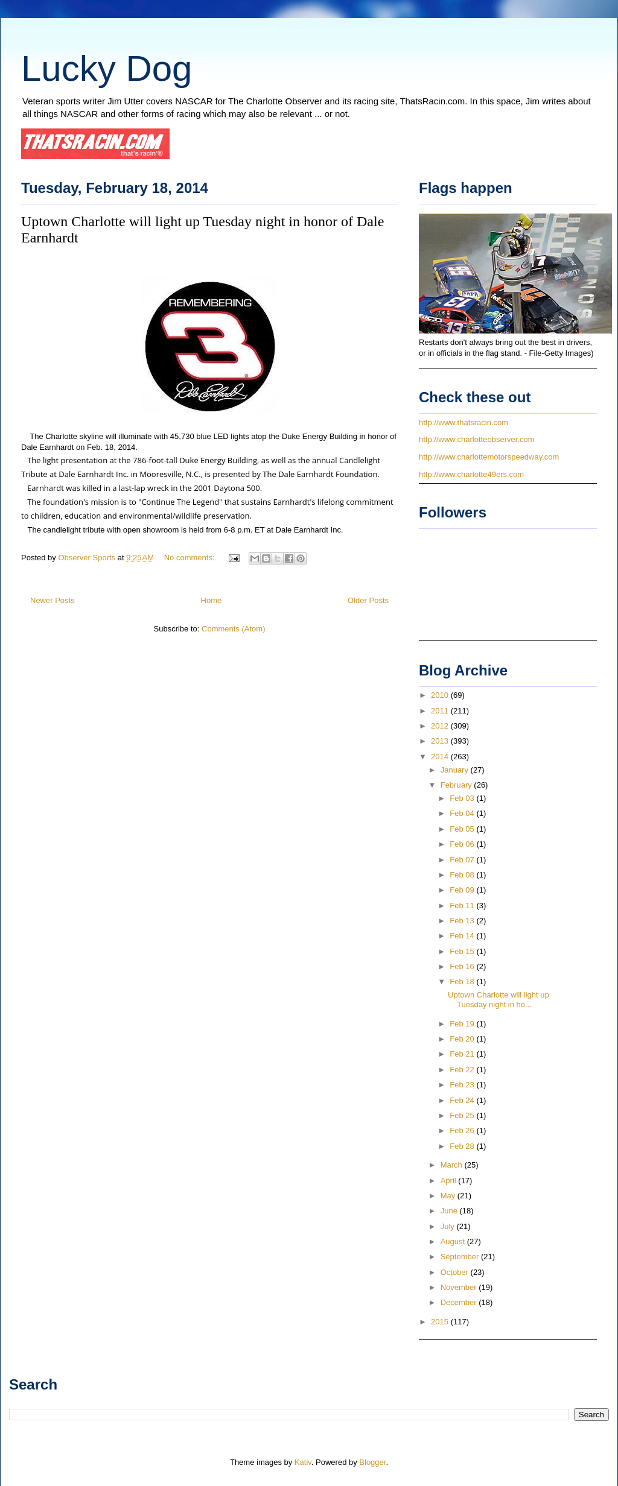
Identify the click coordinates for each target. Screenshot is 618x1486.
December (460, 1302)
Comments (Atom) (233, 628)
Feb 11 (463, 905)
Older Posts (368, 600)
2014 (441, 756)
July (449, 1226)
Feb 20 (463, 1038)
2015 (441, 1321)
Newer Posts (52, 600)
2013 (441, 740)
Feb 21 (463, 1053)
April (450, 1180)
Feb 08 (463, 874)
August (454, 1241)
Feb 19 (463, 1023)
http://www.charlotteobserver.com (476, 439)
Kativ (303, 1462)
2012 (441, 725)
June (450, 1210)
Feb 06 (463, 844)
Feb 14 (463, 935)
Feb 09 (463, 889)
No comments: (190, 557)
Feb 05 (463, 828)
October (456, 1272)
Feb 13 (463, 920)
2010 (441, 695)
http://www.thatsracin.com (463, 422)
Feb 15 (463, 951)
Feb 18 (463, 981)
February (457, 784)
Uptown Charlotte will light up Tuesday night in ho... (498, 999)
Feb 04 (463, 813)
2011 (441, 710)
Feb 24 (463, 1100)
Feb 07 (463, 859)
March (453, 1164)
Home (211, 600)
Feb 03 (463, 798)
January (456, 769)
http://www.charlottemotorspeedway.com (489, 456)
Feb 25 (463, 1115)
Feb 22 (463, 1069)
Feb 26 (463, 1130)
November (460, 1287)
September (461, 1256)
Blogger (372, 1462)
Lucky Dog (106, 68)
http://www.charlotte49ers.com (471, 474)
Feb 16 (463, 966)
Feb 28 (463, 1146)
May (449, 1195)
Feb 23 (463, 1084)
